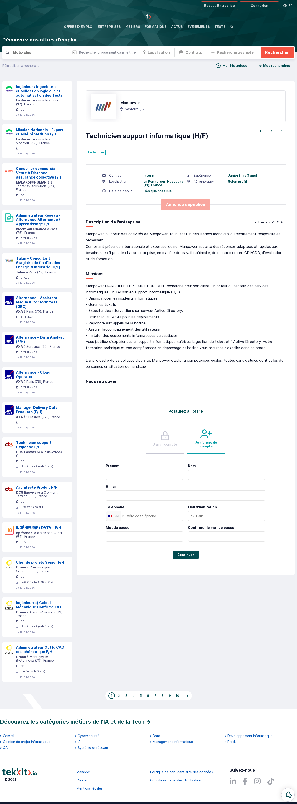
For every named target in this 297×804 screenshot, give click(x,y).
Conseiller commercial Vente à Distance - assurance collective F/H (38, 172)
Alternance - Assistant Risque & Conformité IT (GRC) (37, 302)
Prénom (112, 466)
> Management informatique (171, 742)
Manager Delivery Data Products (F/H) (37, 409)
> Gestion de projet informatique (25, 742)
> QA (4, 748)
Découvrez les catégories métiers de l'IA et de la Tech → (75, 721)
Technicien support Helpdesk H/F (34, 444)
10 (177, 696)
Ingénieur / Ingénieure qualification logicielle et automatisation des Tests (39, 91)
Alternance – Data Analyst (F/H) (40, 339)
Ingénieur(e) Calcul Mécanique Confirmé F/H (38, 604)
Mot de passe (117, 527)
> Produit (232, 742)
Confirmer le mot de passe (211, 527)
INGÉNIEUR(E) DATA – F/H (38, 527)
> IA (77, 742)
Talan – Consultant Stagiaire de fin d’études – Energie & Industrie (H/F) (39, 262)
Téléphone (115, 507)
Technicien (96, 152)
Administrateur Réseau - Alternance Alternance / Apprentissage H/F (38, 219)
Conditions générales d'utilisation (175, 780)
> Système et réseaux (92, 748)
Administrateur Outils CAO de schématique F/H (40, 649)
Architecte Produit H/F (36, 487)
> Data (155, 736)
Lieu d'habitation (202, 507)
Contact (83, 780)
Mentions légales (90, 788)
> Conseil (7, 736)
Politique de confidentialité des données (181, 772)
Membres (84, 772)
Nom (192, 466)
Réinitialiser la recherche (21, 65)
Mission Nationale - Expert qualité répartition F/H (39, 131)
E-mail (111, 486)
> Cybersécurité (87, 736)
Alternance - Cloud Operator (33, 374)
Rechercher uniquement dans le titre (104, 52)
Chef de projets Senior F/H (40, 562)
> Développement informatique (249, 736)
